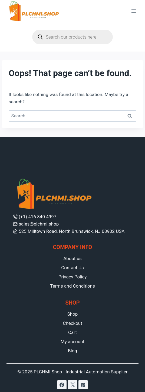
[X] (72, 384)
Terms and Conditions (72, 286)
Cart (72, 332)
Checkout (72, 323)
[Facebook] (62, 384)
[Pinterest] (83, 384)
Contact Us (72, 267)
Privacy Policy (72, 276)
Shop (72, 314)
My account (72, 341)
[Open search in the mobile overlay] (72, 37)
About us (72, 258)
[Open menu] (133, 11)
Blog (72, 350)
